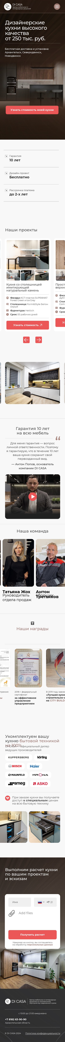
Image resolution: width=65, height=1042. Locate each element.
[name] (19, 902)
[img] (7, 6)
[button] (57, 6)
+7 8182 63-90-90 (15, 1019)
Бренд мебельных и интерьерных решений (22, 7)
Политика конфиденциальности (42, 1033)
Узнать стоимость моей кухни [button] (32, 109)
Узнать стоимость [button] (27, 325)
